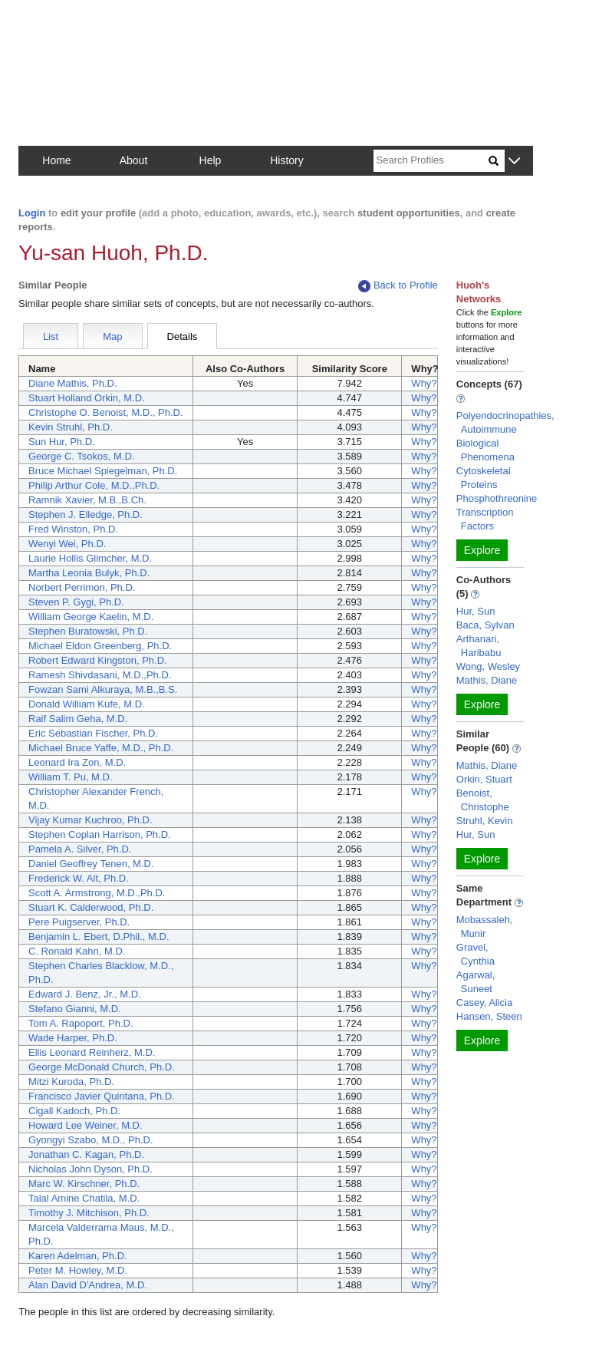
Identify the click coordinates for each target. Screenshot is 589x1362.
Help (210, 160)
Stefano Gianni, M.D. (74, 1008)
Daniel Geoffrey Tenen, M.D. (91, 863)
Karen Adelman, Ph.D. (77, 1255)
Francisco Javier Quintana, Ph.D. (101, 1096)
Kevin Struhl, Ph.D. (70, 427)
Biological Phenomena (485, 450)
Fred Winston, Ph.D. (73, 529)
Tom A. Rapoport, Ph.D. (80, 1023)
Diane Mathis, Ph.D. (72, 383)
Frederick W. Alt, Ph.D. (78, 878)
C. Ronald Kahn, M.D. (76, 951)
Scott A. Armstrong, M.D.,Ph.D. (96, 893)
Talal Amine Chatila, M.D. (84, 1198)
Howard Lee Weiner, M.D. (85, 1125)
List (50, 336)
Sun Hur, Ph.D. (61, 441)
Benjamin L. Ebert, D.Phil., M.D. (98, 936)
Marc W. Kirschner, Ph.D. (84, 1183)
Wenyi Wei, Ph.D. (67, 543)
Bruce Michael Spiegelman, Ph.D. (102, 471)
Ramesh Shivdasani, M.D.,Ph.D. (99, 675)
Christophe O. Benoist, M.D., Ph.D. (105, 412)
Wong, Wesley (488, 666)
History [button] (287, 160)
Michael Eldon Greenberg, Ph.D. (100, 645)
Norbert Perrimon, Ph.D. (81, 587)
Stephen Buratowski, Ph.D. (87, 631)
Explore (482, 550)
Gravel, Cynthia (475, 954)
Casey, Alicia (484, 1002)
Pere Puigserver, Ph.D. (79, 922)
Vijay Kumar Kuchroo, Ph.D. (90, 820)
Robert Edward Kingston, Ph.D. (97, 660)
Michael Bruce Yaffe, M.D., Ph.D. (100, 748)
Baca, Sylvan (485, 625)
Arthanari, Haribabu (479, 645)
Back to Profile (398, 285)
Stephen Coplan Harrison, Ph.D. (99, 834)
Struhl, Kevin (484, 820)
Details (182, 336)
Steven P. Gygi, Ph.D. (76, 602)
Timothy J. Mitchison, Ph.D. (89, 1213)
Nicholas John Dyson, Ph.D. (90, 1169)
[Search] (431, 161)
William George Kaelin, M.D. (90, 616)
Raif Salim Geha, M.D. (77, 718)
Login (31, 213)
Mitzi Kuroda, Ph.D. (71, 1081)
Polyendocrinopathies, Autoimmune (505, 422)
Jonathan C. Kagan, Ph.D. (86, 1154)
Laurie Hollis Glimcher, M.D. (90, 558)
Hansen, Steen (489, 1016)
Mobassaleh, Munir (484, 926)
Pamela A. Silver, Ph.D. (79, 849)
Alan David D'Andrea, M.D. (87, 1285)
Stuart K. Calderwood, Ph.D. (90, 907)
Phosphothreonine (497, 498)
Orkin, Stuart (484, 779)
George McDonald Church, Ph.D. (101, 1067)
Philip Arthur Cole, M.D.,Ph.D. (94, 485)
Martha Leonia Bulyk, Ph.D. (89, 573)
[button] (514, 161)
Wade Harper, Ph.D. (72, 1038)
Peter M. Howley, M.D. (77, 1270)
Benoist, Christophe (482, 800)
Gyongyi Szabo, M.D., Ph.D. (90, 1140)
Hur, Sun (475, 611)
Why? (423, 383)
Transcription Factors (485, 519)
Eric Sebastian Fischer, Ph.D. (93, 733)
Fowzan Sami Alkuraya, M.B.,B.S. (102, 689)
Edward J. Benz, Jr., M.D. (84, 994)
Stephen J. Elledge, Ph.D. (85, 514)
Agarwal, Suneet (475, 981)
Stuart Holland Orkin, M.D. (86, 398)
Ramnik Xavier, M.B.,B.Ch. (87, 500)
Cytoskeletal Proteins (483, 477)
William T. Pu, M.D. (70, 777)
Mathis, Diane (486, 680)
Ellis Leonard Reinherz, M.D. (91, 1052)
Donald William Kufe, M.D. (86, 704)
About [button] (134, 160)
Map (112, 336)
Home (56, 160)
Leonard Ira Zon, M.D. (77, 762)
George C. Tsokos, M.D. (81, 456)
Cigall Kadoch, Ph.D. (74, 1110)
